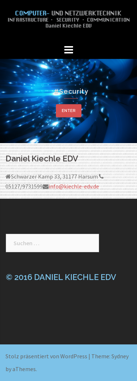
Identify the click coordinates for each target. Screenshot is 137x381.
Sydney (120, 356)
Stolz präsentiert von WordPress (46, 356)
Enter (69, 110)
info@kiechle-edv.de (74, 186)
